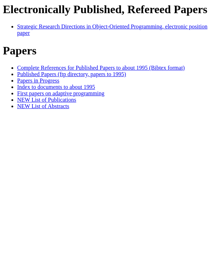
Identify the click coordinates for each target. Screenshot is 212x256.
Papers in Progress (38, 81)
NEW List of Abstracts (43, 106)
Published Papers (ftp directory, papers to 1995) (71, 74)
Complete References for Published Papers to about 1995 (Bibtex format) (101, 68)
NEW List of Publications (46, 100)
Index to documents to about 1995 (56, 87)
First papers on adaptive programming (60, 93)
